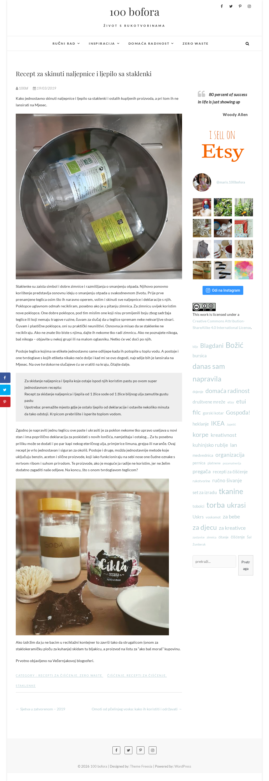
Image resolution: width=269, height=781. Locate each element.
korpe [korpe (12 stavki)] (201, 434)
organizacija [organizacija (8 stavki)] (230, 454)
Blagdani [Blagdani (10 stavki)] (212, 345)
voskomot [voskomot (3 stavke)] (213, 517)
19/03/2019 (44, 88)
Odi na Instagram (223, 290)
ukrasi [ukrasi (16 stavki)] (236, 505)
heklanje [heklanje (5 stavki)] (201, 424)
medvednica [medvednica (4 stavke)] (203, 455)
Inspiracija (102, 43)
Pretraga (245, 565)
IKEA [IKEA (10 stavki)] (218, 423)
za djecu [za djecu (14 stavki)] (205, 527)
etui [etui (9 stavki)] (241, 401)
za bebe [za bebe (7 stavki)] (231, 516)
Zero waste (196, 43)
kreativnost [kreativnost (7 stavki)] (223, 435)
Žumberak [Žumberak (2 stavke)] (199, 544)
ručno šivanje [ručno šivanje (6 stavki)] (227, 480)
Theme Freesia (141, 766)
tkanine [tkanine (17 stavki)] (231, 491)
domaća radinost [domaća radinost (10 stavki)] (227, 390)
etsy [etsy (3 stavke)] (230, 402)
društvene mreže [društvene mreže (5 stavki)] (209, 402)
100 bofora (134, 11)
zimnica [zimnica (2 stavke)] (211, 537)
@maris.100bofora (230, 182)
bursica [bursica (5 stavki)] (200, 355)
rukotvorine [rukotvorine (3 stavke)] (201, 481)
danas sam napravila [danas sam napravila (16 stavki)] (209, 372)
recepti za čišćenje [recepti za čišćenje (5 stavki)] (230, 471)
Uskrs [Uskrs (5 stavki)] (198, 517)
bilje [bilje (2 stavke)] (195, 346)
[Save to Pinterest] (5, 402)
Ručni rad (64, 43)
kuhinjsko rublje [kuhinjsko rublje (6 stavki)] (210, 445)
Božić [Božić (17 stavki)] (234, 345)
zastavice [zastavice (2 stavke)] (199, 537)
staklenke (26, 685)
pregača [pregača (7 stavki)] (202, 471)
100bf (22, 88)
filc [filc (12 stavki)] (197, 412)
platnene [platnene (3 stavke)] (214, 463)
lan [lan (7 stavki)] (233, 445)
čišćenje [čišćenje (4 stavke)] (238, 536)
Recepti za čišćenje (57, 675)
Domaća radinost (148, 43)
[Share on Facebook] (5, 378)
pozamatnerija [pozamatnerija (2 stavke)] (232, 463)
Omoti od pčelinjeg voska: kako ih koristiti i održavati (137, 709)
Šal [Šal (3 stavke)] (249, 537)
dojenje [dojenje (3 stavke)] (198, 392)
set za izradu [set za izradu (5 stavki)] (205, 492)
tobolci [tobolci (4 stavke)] (198, 506)
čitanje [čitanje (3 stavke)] (224, 537)
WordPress (182, 766)
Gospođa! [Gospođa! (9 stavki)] (238, 412)
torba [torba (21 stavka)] (215, 504)
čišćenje (116, 675)
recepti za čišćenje (146, 675)
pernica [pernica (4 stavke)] (199, 462)
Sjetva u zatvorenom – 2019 (40, 709)
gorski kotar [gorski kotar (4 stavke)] (213, 413)
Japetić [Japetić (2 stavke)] (231, 424)
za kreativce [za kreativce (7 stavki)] (232, 528)
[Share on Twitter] (5, 390)
